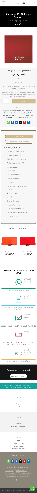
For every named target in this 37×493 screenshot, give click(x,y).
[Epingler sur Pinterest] (24, 122)
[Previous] (1, 248)
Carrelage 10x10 (29, 111)
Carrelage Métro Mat (9, 115)
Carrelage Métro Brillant (11, 113)
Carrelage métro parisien (23, 467)
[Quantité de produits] (6, 101)
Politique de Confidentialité (18, 426)
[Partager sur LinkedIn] (28, 122)
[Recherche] (35, 3)
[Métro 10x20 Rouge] (9, 241)
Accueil (12, 20)
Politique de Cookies (18, 429)
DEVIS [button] (9, 258)
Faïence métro (10, 470)
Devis (18, 406)
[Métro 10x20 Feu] (27, 241)
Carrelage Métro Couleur (21, 20)
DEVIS (24, 101)
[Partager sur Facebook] (12, 122)
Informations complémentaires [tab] (19, 142)
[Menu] (3, 3)
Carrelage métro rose (25, 476)
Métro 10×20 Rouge (9, 252)
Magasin (18, 404)
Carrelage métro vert (21, 470)
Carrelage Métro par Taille (17, 111)
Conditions (18, 424)
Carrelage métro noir (24, 480)
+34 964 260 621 (18, 446)
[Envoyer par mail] (20, 122)
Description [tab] (19, 136)
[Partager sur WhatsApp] (8, 122)
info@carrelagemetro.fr (18, 449)
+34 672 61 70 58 (19, 443)
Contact (18, 409)
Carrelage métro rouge (11, 476)
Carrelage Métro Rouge (24, 117)
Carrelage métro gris (11, 480)
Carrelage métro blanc (11, 483)
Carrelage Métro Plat (22, 115)
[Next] (36, 248)
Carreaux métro (10, 467)
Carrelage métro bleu (11, 473)
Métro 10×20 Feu (27, 252)
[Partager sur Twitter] (16, 122)
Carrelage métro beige (25, 473)
